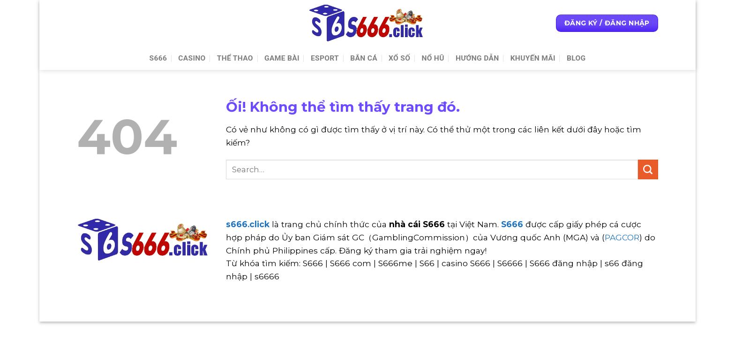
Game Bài (282, 58)
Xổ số (399, 58)
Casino (191, 58)
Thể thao (235, 58)
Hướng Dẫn (477, 58)
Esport (325, 58)
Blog (576, 58)
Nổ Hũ (432, 58)
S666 (158, 58)
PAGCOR (622, 237)
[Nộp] (648, 169)
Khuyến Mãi (532, 58)
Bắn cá (363, 58)
